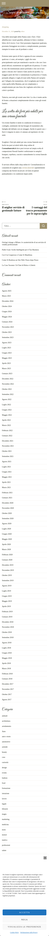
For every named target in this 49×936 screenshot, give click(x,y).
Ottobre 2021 (7, 451)
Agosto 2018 (6, 643)
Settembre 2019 (7, 580)
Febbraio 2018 (7, 674)
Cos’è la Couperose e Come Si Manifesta (17, 255)
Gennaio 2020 (7, 560)
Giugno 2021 (7, 472)
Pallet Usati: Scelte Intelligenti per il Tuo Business (20, 250)
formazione (6, 788)
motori (4, 835)
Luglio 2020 (6, 529)
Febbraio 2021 (7, 493)
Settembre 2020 (7, 518)
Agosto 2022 (6, 399)
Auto (4, 731)
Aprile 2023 (6, 363)
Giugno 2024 (7, 312)
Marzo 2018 (6, 669)
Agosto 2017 (6, 700)
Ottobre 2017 (7, 694)
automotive (6, 742)
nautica (4, 840)
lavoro (4, 799)
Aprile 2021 (6, 482)
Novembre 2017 (8, 689)
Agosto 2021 (6, 462)
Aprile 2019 (6, 606)
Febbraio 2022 (7, 430)
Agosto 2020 (6, 524)
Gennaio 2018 (7, 679)
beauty (4, 752)
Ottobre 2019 (7, 575)
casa (3, 757)
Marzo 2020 (6, 549)
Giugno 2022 (7, 410)
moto (4, 830)
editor (23, 31)
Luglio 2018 (6, 648)
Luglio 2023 (6, 348)
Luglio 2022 (6, 405)
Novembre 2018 (8, 627)
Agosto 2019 (6, 586)
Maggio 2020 (7, 539)
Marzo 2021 (6, 487)
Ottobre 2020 (7, 513)
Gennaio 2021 (7, 498)
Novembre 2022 (8, 384)
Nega (24, 920)
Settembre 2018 (7, 637)
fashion (4, 778)
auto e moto (6, 736)
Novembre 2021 (8, 446)
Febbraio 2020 (7, 555)
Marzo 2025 (6, 296)
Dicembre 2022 (7, 379)
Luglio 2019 (6, 591)
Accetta (24, 912)
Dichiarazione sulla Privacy (29, 932)
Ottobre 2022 (7, 389)
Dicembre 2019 (7, 565)
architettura (6, 721)
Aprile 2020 (6, 544)
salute (4, 850)
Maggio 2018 (7, 658)
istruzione (5, 793)
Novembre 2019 (8, 570)
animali (4, 716)
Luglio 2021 (6, 467)
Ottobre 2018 (7, 632)
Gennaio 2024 (7, 322)
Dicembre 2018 (7, 622)
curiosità (5, 762)
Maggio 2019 (7, 601)
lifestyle (5, 809)
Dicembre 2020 (7, 503)
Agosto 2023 (6, 343)
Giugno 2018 (7, 653)
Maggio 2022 (7, 415)
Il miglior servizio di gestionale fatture (13, 209)
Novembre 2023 (8, 327)
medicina (5, 825)
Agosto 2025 (6, 291)
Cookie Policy (14, 932)
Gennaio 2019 (7, 617)
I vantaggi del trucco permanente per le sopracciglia (36, 210)
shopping (5, 27)
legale (4, 804)
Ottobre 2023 (7, 332)
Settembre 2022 (7, 394)
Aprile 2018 (6, 663)
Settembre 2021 (7, 456)
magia (4, 814)
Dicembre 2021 (7, 441)
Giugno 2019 (7, 596)
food (3, 783)
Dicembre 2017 (7, 684)
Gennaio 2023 (7, 374)
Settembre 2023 (7, 337)
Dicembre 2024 (7, 301)
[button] (45, 858)
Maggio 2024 (7, 317)
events (4, 773)
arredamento (6, 726)
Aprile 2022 (6, 420)
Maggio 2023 (7, 358)
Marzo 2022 (6, 425)
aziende (5, 747)
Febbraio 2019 (7, 612)
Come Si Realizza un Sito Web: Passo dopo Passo (20, 260)
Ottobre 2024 (7, 306)
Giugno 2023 (7, 353)
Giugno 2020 (7, 534)
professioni (6, 845)
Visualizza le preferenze (24, 927)
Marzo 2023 (6, 368)
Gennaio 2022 (7, 436)
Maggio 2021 (7, 477)
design (4, 768)
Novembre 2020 (8, 508)
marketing (5, 819)
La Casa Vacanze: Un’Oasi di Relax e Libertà (18, 265)
